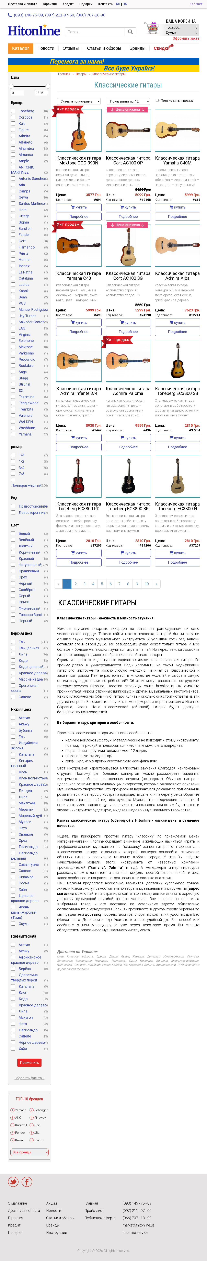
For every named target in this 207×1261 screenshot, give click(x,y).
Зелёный (26, 540)
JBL (36, 1133)
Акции (51, 1203)
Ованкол (26, 834)
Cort (22, 241)
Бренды (52, 1225)
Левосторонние (32, 512)
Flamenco (27, 247)
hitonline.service (135, 1232)
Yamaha (25, 434)
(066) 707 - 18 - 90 (137, 1218)
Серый (24, 596)
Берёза (25, 969)
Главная (91, 1203)
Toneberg (26, 111)
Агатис (24, 718)
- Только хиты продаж (174, 101)
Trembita (26, 409)
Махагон (26, 1017)
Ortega (24, 216)
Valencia (25, 415)
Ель (22, 642)
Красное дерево (33, 673)
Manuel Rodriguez (33, 309)
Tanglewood (28, 403)
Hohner (25, 259)
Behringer (41, 1110)
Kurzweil (21, 1125)
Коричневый (29, 552)
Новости (53, 1210)
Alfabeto (25, 142)
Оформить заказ (186, 38)
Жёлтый (26, 546)
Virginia (25, 334)
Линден (25, 791)
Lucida (24, 284)
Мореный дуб (30, 816)
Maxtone (26, 347)
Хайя (23, 889)
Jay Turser (27, 316)
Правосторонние (33, 506)
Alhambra (26, 148)
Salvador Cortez (31, 322)
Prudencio (27, 359)
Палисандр (28, 847)
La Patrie (26, 272)
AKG (18, 1117)
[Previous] (58, 584)
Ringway (40, 1117)
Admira (24, 136)
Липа (23, 654)
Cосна (24, 883)
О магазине (17, 1203)
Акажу (24, 724)
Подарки (86, 4)
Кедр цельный (31, 667)
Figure (24, 130)
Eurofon (25, 228)
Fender (24, 234)
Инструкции (56, 1232)
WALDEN (26, 422)
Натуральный (30, 565)
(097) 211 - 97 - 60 (137, 1210)
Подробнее (78, 216)
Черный (25, 621)
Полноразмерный (26, 485)
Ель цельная (29, 648)
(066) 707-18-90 (90, 15)
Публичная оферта (100, 1218)
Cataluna (26, 278)
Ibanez (24, 266)
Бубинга (25, 730)
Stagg (23, 378)
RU (118, 4)
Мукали (25, 822)
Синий (24, 602)
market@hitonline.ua (138, 1225)
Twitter (13, 1182)
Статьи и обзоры (60, 1218)
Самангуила (29, 864)
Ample (24, 161)
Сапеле (25, 697)
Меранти (26, 809)
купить (79, 207)
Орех (23, 577)
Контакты (105, 4)
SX (21, 390)
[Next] (156, 584)
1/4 (21, 455)
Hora (22, 210)
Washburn (27, 428)
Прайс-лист (94, 1210)
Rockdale (26, 365)
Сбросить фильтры (29, 1078)
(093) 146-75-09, (29, 15)
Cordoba (25, 117)
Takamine (26, 397)
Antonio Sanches (32, 178)
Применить (29, 1062)
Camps (24, 191)
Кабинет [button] (196, 4)
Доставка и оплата (22, 4)
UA (125, 4)
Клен (23, 772)
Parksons (26, 353)
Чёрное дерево (32, 1042)
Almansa (26, 154)
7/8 (21, 474)
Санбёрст (27, 590)
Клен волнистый (33, 778)
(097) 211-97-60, (60, 15)
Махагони (27, 803)
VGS (22, 303)
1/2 (21, 461)
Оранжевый (29, 571)
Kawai (19, 1140)
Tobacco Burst (30, 615)
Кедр (23, 660)
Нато (23, 828)
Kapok (24, 291)
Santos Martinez (32, 203)
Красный (26, 558)
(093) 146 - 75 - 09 (137, 1203)
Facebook (27, 1182)
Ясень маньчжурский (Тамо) (23, 912)
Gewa (23, 197)
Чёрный (25, 583)
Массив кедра (31, 679)
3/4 (21, 468)
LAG (22, 328)
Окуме (24, 924)
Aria (22, 185)
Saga (23, 372)
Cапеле (25, 1036)
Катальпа (26, 754)
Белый (24, 533)
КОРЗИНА (151, 28)
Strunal (24, 384)
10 (147, 584)
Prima (23, 253)
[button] (20, 48)
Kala (22, 123)
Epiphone (26, 340)
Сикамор (26, 877)
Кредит (68, 4)
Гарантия (50, 4)
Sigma (24, 222)
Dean (23, 297)
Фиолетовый (29, 608)
